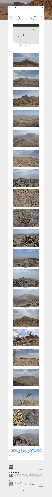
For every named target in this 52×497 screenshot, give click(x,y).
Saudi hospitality (12, 463)
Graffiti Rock (27, 449)
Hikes (30, 3)
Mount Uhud (20, 451)
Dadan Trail (35, 451)
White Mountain (23, 450)
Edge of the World (19, 449)
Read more (41, 469)
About (26, 3)
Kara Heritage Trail (29, 450)
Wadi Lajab (37, 449)
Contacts (39, 3)
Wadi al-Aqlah (27, 452)
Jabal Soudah (33, 449)
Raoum (17, 450)
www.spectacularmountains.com (37, 21)
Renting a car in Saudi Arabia (14, 472)
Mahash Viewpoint (31, 451)
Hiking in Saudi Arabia (14, 2)
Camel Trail (24, 449)
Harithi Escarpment (34, 450)
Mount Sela (16, 451)
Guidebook (34, 3)
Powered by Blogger (26, 490)
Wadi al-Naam (26, 451)
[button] (42, 8)
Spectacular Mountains (27, 67)
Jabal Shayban (22, 452)
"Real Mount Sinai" (31, 452)
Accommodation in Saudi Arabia (14, 480)
